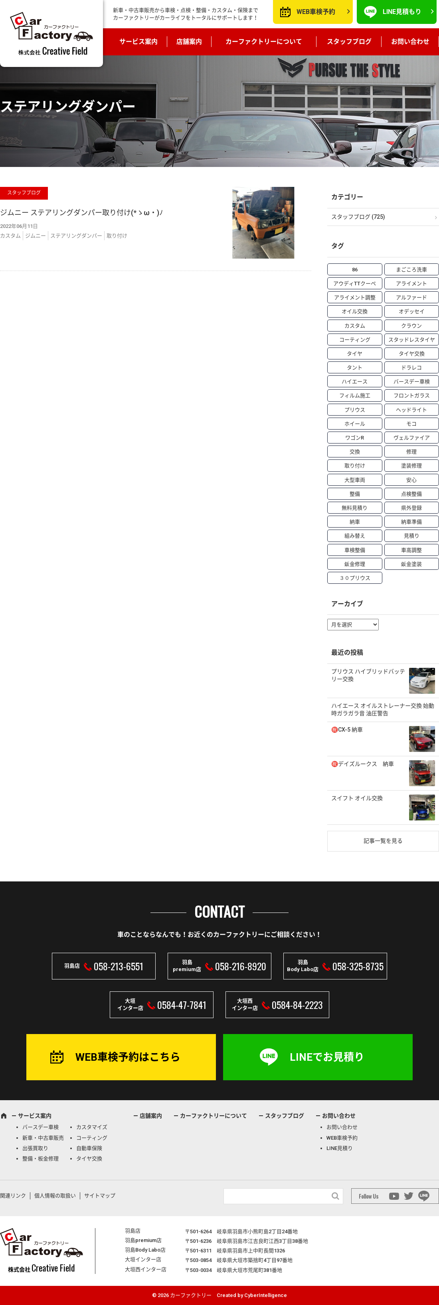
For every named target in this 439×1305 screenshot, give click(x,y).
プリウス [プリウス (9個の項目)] (354, 410)
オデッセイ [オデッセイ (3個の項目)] (412, 311)
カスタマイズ (91, 1127)
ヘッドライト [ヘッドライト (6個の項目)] (411, 410)
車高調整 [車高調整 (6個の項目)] (411, 550)
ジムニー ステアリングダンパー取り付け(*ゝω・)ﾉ (81, 212)
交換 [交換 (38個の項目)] (355, 452)
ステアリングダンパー (76, 236)
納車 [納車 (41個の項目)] (355, 522)
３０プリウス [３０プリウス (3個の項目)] (354, 578)
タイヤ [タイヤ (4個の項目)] (354, 354)
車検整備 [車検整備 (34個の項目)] (354, 550)
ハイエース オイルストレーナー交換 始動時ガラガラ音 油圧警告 (382, 710)
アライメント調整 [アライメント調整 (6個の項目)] (355, 297)
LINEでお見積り (327, 1057)
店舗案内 (189, 41)
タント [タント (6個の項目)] (354, 368)
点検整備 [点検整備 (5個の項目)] (411, 494)
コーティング (91, 1138)
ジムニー (35, 236)
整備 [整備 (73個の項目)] (355, 494)
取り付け (117, 236)
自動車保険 (89, 1148)
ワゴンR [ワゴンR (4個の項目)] (354, 438)
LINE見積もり (402, 12)
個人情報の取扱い (55, 1196)
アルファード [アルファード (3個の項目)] (411, 297)
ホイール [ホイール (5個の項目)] (354, 424)
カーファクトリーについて (263, 41)
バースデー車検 (40, 1127)
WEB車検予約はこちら (127, 1057)
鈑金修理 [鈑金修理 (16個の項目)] (354, 564)
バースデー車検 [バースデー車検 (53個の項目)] (412, 382)
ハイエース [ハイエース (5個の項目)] (355, 382)
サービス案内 (138, 41)
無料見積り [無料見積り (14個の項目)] (355, 508)
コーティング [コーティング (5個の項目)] (354, 340)
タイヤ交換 (89, 1159)
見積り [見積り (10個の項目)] (411, 536)
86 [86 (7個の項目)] (355, 270)
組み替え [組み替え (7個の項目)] (354, 536)
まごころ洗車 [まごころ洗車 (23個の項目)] (411, 270)
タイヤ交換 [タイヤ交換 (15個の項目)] (412, 354)
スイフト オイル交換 (357, 798)
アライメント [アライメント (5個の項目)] (411, 284)
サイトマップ (99, 1196)
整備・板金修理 (40, 1159)
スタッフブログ (349, 41)
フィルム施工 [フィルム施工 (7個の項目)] (354, 395)
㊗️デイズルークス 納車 (362, 764)
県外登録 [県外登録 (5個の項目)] (411, 508)
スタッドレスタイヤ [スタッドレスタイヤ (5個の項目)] (411, 340)
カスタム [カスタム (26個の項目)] (354, 326)
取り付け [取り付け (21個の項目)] (354, 466)
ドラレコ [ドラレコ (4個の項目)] (411, 368)
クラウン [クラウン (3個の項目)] (411, 326)
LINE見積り (339, 1148)
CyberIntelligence (265, 1295)
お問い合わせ (410, 41)
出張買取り (35, 1148)
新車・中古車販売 (43, 1138)
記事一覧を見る (383, 841)
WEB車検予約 (316, 12)
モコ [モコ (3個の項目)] (411, 424)
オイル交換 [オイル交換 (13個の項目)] (355, 311)
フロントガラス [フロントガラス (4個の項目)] (412, 395)
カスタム (10, 236)
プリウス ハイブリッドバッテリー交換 (368, 675)
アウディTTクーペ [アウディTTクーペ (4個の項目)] (354, 284)
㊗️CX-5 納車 (347, 729)
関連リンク (13, 1196)
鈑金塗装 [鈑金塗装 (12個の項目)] (411, 564)
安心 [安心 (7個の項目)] (411, 480)
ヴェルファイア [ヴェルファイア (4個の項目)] (412, 438)
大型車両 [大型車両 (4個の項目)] (354, 480)
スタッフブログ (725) (358, 217)
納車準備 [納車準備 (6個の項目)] (411, 522)
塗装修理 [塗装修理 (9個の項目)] (411, 466)
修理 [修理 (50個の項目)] (411, 452)
